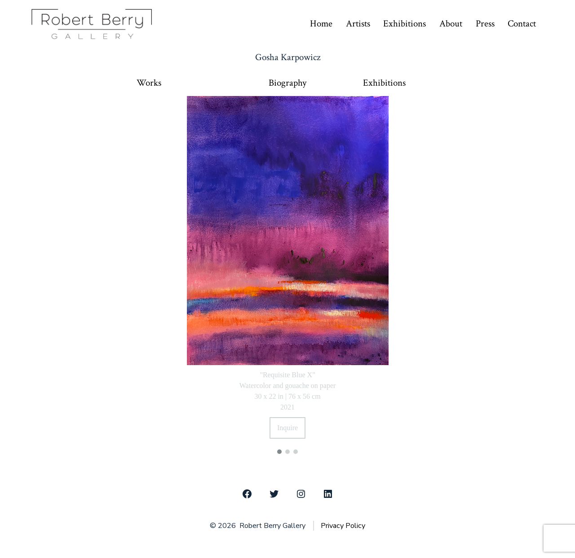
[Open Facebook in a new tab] (247, 493)
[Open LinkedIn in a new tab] (328, 493)
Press (485, 23)
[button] (279, 451)
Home (321, 23)
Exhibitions (404, 23)
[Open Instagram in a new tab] (301, 493)
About (450, 23)
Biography (287, 83)
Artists (358, 23)
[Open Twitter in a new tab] (274, 493)
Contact (522, 23)
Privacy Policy (343, 526)
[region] (287, 274)
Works (149, 83)
